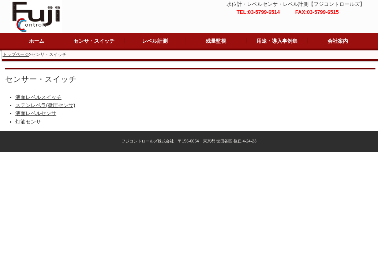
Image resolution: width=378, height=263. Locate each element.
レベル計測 (155, 41)
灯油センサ (28, 122)
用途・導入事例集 (277, 41)
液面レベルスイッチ (38, 97)
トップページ (16, 54)
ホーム (36, 41)
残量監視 (216, 41)
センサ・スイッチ (94, 41)
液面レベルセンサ (35, 113)
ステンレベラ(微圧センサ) (45, 105)
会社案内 (338, 41)
